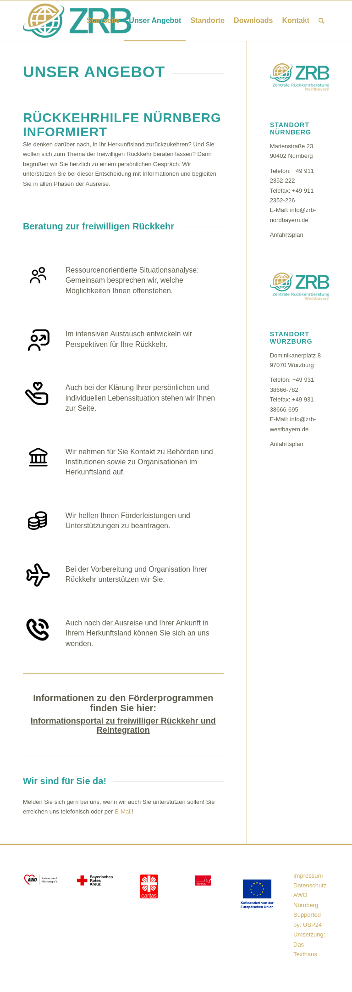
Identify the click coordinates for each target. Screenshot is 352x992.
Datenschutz (309, 885)
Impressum (308, 875)
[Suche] (321, 20)
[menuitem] (103, 20)
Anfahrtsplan (286, 234)
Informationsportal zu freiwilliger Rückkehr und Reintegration (123, 725)
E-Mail (123, 811)
